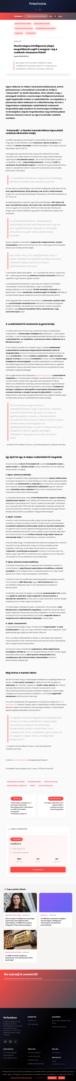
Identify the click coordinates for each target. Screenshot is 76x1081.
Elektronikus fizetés (42, 23)
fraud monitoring (51, 782)
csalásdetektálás (35, 782)
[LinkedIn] (10, 1042)
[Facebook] (5, 1042)
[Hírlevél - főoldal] (37, 992)
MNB (33, 786)
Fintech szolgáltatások (24, 28)
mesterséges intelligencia (45, 28)
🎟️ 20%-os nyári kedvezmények (36, 16)
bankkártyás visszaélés (16, 782)
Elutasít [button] (61, 1078)
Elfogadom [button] (52, 1078)
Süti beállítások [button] (39, 1078)
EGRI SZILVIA (24, 56)
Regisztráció (37, 869)
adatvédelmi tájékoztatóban (21, 1078)
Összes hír (18, 33)
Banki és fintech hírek (23, 23)
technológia (30, 33)
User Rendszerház (46, 786)
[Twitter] (15, 1042)
